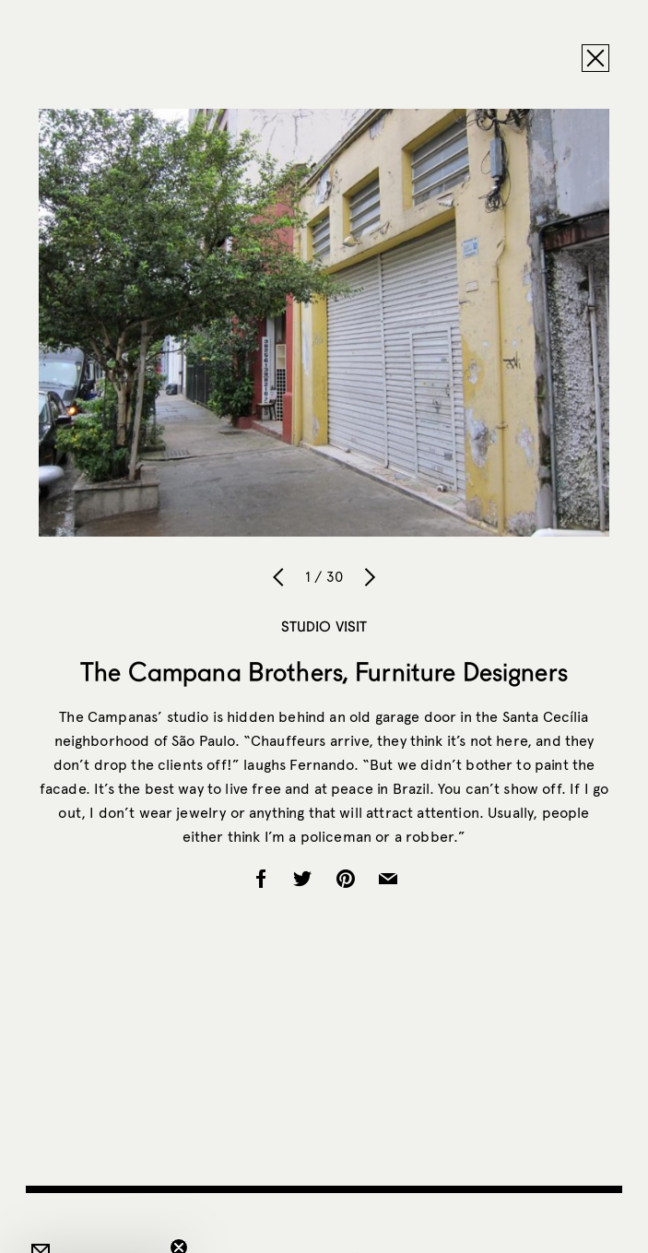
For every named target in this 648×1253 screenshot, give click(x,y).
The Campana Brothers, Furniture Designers (324, 671)
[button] (95, 1230)
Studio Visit (324, 626)
